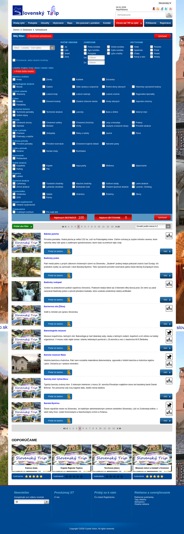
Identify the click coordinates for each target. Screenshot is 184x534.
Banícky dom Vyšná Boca (56, 379)
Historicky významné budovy (148, 87)
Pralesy (139, 122)
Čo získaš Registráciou (104, 497)
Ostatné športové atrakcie (117, 187)
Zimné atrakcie (23, 187)
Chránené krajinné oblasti (87, 144)
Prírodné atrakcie (143, 126)
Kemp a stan (139, 57)
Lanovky (80, 112)
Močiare (49, 126)
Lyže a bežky (117, 53)
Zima (66, 57)
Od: (85, 57)
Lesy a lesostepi (113, 122)
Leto (66, 50)
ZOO (18, 197)
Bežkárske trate (83, 187)
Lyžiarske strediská (54, 187)
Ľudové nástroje (83, 94)
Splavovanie (141, 166)
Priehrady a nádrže (24, 136)
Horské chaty (52, 151)
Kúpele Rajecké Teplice (72, 468)
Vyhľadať (162, 36)
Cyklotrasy (21, 183)
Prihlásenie (151, 23)
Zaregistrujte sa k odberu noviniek (29, 497)
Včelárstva (21, 194)
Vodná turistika (117, 47)
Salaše (49, 194)
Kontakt (107, 23)
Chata (136, 53)
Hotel (136, 47)
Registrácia (165, 23)
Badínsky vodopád (53, 282)
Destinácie (27, 30)
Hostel (157, 53)
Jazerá (109, 133)
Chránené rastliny (54, 122)
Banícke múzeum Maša (55, 355)
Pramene (20, 133)
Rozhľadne (81, 151)
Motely (157, 57)
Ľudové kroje (52, 94)
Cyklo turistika (117, 50)
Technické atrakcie (54, 112)
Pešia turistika (94, 47)
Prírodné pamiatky (24, 144)
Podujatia (32, 23)
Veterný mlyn (141, 112)
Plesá (138, 133)
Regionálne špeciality (145, 94)
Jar (65, 47)
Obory (138, 194)
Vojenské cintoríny (144, 101)
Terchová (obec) (112, 468)
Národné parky (112, 144)
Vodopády (50, 133)
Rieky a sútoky (82, 133)
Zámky (49, 79)
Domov (16, 30)
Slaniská (20, 126)
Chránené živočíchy (84, 122)
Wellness (110, 166)
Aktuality (45, 23)
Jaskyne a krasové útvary (117, 126)
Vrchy (78, 126)
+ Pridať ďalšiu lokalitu (24, 71)
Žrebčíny (110, 194)
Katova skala (31, 468)
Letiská (19, 176)
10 (99, 226)
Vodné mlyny (22, 115)
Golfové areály (112, 183)
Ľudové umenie (113, 94)
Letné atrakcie (142, 183)
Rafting (19, 169)
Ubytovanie (58, 23)
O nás (57, 497)
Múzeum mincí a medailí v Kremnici (152, 468)
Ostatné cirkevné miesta (86, 101)
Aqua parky (81, 166)
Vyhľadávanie (41, 30)
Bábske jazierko (51, 234)
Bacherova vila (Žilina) (54, 306)
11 (103, 226)
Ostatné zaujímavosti (25, 205)
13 (112, 226)
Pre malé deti (52, 212)
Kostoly (19, 101)
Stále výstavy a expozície (87, 87)
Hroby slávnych (113, 101)
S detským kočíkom (25, 212)
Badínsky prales (51, 258)
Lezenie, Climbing (144, 187)
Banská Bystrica (51, 403)
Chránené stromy (24, 122)
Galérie (49, 87)
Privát (156, 50)
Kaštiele (79, 79)
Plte (48, 169)
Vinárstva (80, 194)
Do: (85, 62)
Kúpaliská (20, 166)
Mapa (69, 23)
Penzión (157, 47)
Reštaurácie (21, 158)
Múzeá (19, 87)
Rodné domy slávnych (115, 87)
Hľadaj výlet (19, 23)
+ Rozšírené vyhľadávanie (39, 36)
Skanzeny (20, 94)
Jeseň (67, 53)
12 (108, 226)
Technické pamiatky (25, 112)
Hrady (19, 79)
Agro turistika (93, 50)
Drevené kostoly (53, 101)
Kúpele (49, 166)
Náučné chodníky (84, 183)
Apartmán (138, 50)
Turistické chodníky (54, 183)
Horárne (20, 151)
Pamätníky (21, 105)
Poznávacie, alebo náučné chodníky (32, 60)
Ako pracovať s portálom (87, 23)
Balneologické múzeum (55, 331)
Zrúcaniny (110, 79)
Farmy (49, 197)
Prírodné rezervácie (55, 144)
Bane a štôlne (112, 112)
